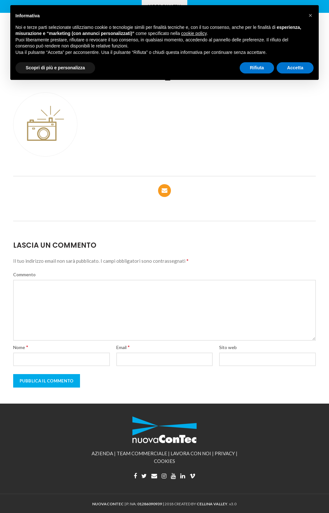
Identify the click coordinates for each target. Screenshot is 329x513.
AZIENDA (102, 453)
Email (123, 347)
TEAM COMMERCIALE (142, 453)
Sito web (228, 347)
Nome (20, 347)
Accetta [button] (295, 67)
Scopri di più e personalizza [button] (55, 67)
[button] (310, 15)
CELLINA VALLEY (212, 503)
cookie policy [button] (194, 33)
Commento (24, 274)
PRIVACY (225, 453)
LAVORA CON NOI (191, 453)
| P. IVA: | (128, 503)
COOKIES (164, 461)
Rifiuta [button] (257, 67)
